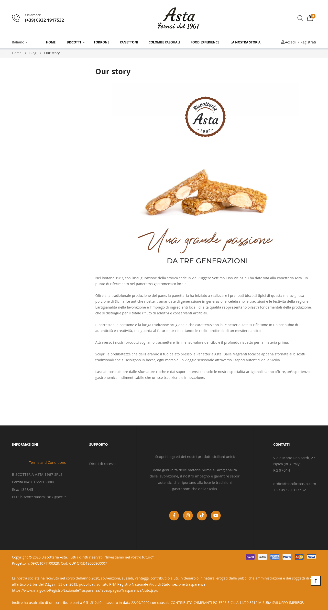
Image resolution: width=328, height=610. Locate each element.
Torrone (101, 42)
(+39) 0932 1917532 (44, 20)
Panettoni (129, 42)
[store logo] (179, 18)
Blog (33, 53)
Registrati (308, 42)
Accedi (290, 42)
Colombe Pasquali (164, 42)
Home (50, 42)
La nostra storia (245, 42)
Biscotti (74, 42)
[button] (20, 42)
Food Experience (205, 42)
